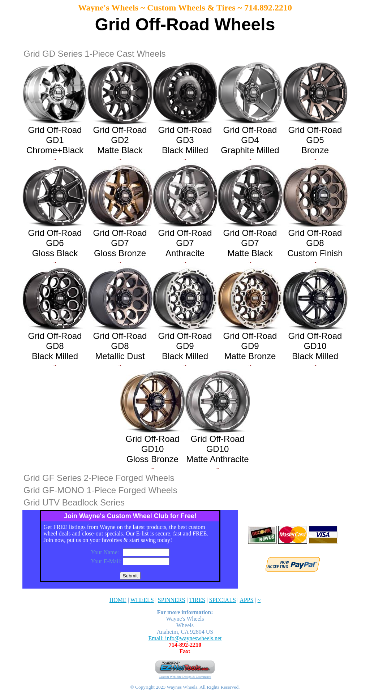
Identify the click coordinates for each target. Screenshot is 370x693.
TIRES (197, 600)
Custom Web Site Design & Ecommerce (185, 677)
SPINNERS (171, 600)
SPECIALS (222, 600)
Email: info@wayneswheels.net (184, 638)
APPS (246, 600)
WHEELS (142, 600)
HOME (117, 600)
